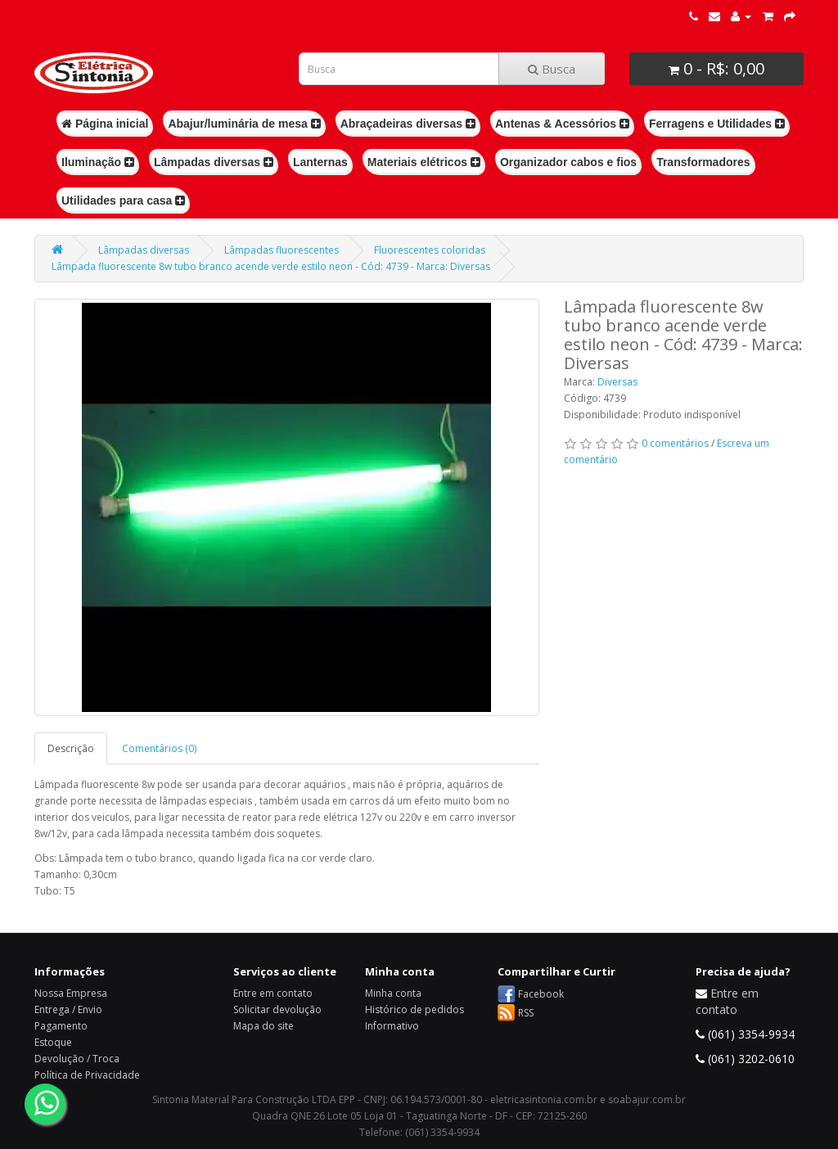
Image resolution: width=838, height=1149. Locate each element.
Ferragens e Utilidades (717, 123)
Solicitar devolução (277, 1009)
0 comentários (675, 443)
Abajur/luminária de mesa (244, 123)
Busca (551, 69)
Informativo (392, 1026)
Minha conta (393, 993)
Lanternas (320, 162)
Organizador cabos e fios (568, 162)
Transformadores (703, 162)
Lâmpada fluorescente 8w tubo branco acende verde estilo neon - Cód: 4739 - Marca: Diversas (271, 266)
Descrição (70, 748)
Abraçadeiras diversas (407, 123)
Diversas (617, 382)
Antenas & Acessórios (562, 123)
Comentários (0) (159, 748)
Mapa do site (263, 1026)
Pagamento (61, 1026)
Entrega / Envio (68, 1009)
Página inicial (104, 123)
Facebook (541, 994)
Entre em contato (273, 993)
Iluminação (97, 162)
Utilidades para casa (123, 200)
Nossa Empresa (70, 993)
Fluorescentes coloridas (429, 250)
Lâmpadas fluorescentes (281, 250)
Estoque (53, 1042)
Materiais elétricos (423, 162)
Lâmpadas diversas (213, 162)
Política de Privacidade (87, 1075)
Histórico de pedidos (414, 1009)
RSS (526, 1013)
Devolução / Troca (76, 1059)
